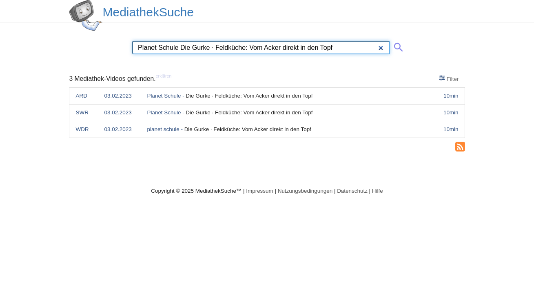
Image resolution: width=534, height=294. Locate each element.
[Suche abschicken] (397, 46)
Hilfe (377, 191)
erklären (164, 76)
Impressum (259, 191)
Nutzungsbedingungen (305, 191)
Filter (449, 78)
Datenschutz (352, 191)
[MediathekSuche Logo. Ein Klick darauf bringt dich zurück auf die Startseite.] (85, 15)
